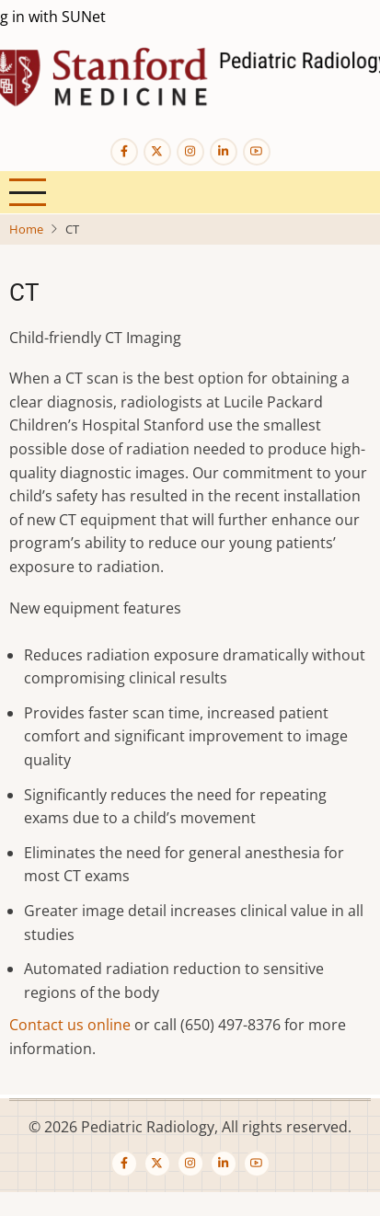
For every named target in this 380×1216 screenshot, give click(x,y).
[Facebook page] (124, 152)
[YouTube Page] (257, 152)
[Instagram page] (190, 152)
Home (26, 229)
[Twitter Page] (157, 152)
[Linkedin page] (223, 152)
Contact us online (70, 1025)
